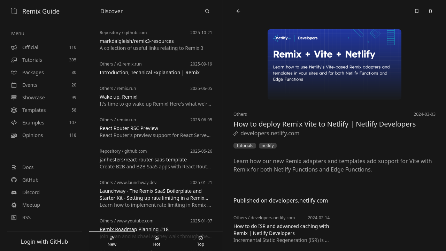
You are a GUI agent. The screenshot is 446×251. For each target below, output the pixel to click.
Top (200, 241)
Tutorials (244, 146)
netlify (268, 146)
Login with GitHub (44, 241)
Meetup (25, 204)
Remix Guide (35, 11)
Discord (25, 192)
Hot (156, 241)
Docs (22, 167)
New (112, 241)
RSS (21, 217)
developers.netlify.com (266, 133)
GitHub (25, 179)
